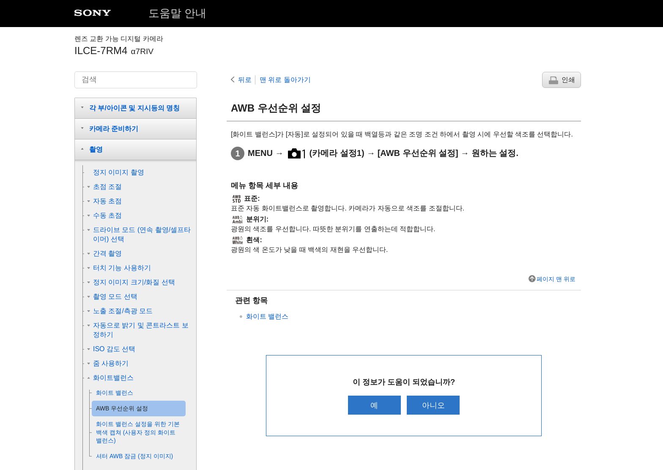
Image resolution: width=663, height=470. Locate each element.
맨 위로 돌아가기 (285, 79)
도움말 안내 (177, 13)
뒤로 (245, 79)
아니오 (434, 405)
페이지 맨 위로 (556, 279)
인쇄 (568, 79)
